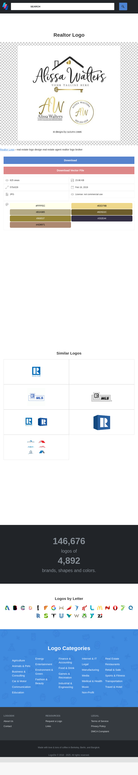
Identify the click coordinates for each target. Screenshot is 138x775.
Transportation (113, 681)
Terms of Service (100, 721)
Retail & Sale (113, 669)
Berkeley (75, 747)
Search (123, 6)
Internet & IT (89, 658)
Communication (21, 686)
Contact (8, 726)
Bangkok (95, 747)
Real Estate (112, 658)
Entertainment (43, 664)
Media (85, 675)
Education (18, 692)
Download (70, 160)
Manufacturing (90, 669)
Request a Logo (53, 721)
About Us (8, 721)
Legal (85, 664)
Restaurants (112, 664)
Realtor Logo (7, 149)
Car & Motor (19, 681)
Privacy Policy (98, 726)
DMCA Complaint (100, 731)
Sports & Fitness (115, 675)
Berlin (83, 747)
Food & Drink (66, 667)
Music (85, 686)
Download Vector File (70, 170)
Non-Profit (88, 692)
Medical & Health (92, 681)
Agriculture (18, 660)
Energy (39, 658)
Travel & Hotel (113, 686)
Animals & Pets (21, 665)
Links (48, 726)
